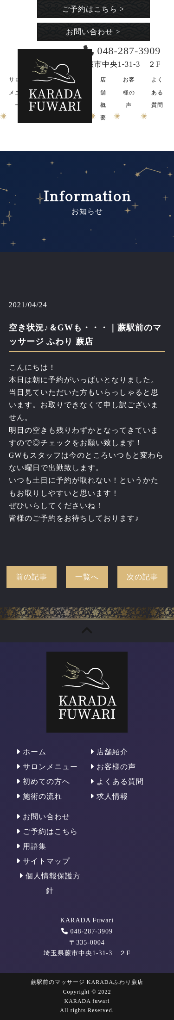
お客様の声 (129, 92)
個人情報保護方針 (50, 883)
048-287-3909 (92, 931)
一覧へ (87, 577)
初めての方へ (43, 781)
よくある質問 (157, 92)
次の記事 (142, 577)
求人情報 (109, 796)
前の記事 (31, 577)
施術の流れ (39, 796)
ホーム (31, 752)
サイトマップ (43, 861)
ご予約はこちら (93, 9)
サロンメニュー (47, 767)
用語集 (31, 846)
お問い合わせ (93, 32)
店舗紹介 (109, 752)
